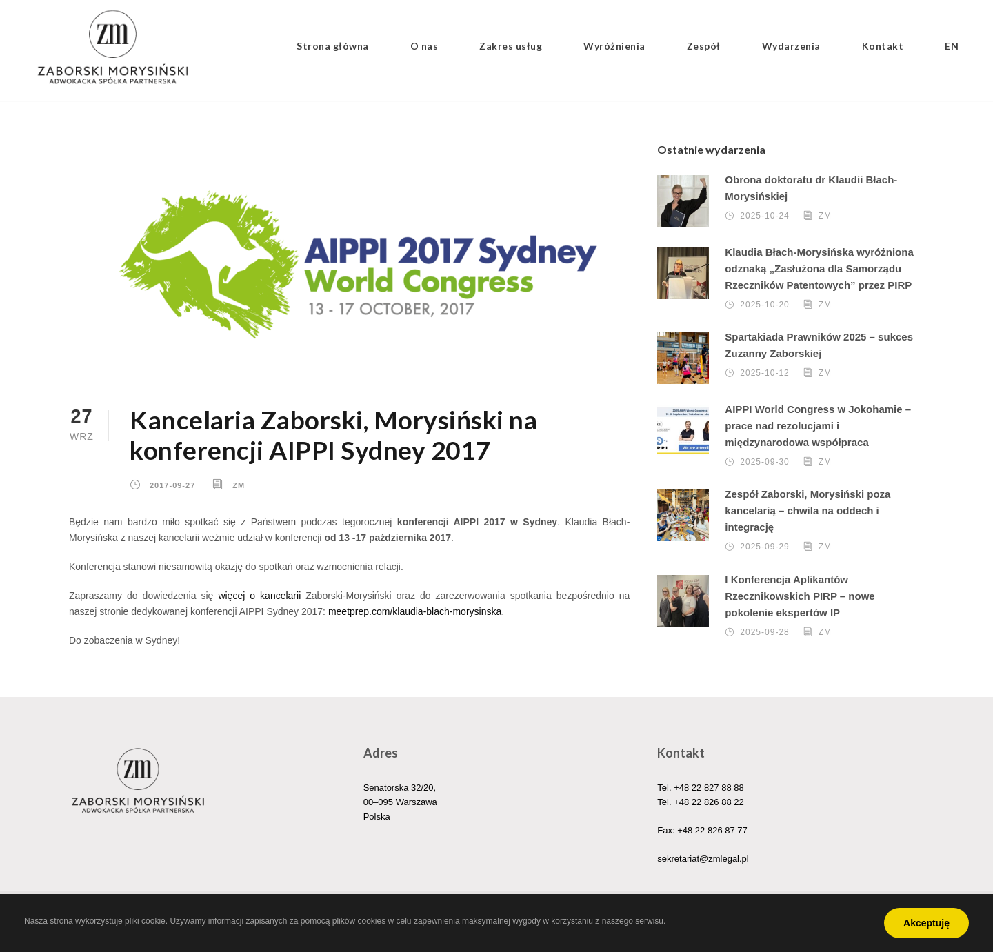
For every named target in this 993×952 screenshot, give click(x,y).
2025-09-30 (764, 462)
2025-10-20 (764, 305)
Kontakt (883, 46)
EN (952, 46)
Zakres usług (510, 46)
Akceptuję (926, 923)
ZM (238, 484)
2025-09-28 (764, 632)
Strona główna (333, 46)
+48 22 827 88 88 (709, 787)
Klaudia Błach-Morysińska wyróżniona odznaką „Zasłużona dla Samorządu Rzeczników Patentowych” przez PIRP (819, 268)
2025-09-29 (764, 546)
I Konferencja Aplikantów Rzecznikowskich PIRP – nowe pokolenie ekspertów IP (799, 596)
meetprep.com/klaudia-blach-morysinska (414, 611)
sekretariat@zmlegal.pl (702, 858)
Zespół (704, 46)
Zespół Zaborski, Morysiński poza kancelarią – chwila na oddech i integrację (807, 510)
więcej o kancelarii (259, 595)
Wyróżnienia (614, 46)
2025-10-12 (764, 373)
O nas (424, 46)
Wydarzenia (791, 46)
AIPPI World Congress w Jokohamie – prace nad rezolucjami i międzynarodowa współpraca (818, 425)
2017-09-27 (172, 484)
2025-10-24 (764, 216)
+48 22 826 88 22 (709, 802)
